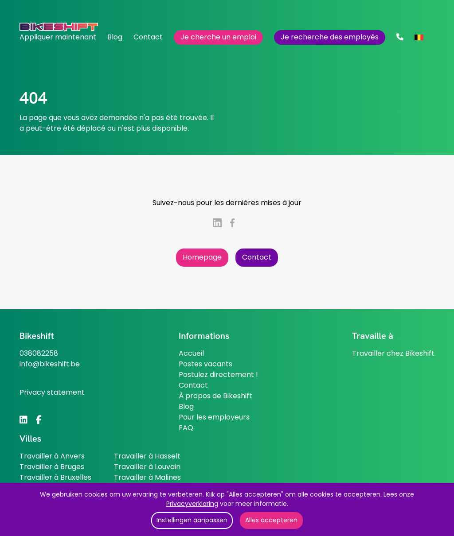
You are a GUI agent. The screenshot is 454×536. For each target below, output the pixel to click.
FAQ (186, 428)
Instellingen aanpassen (192, 520)
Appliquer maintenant (58, 37)
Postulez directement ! (218, 374)
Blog (114, 37)
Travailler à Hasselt (147, 456)
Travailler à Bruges (52, 467)
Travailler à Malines (147, 477)
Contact (148, 37)
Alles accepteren (271, 520)
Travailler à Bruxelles (55, 477)
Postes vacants (205, 364)
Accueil (191, 353)
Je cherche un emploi (218, 37)
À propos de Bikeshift (215, 396)
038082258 (39, 353)
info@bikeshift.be (50, 364)
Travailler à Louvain (147, 467)
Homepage (202, 257)
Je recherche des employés (330, 37)
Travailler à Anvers (52, 456)
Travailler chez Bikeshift (393, 353)
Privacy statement (52, 392)
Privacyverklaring (192, 503)
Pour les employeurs (214, 417)
